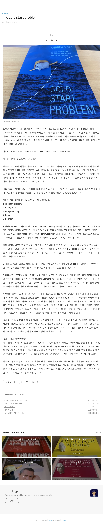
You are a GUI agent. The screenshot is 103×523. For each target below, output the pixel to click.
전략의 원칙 (8, 410)
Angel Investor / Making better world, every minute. (29, 495)
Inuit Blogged (12, 491)
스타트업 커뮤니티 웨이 (12, 413)
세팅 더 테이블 (9, 407)
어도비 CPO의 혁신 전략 (13, 403)
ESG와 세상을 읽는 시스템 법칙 (15, 400)
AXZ (50, 520)
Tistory (65, 520)
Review (5, 13)
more (98, 432)
